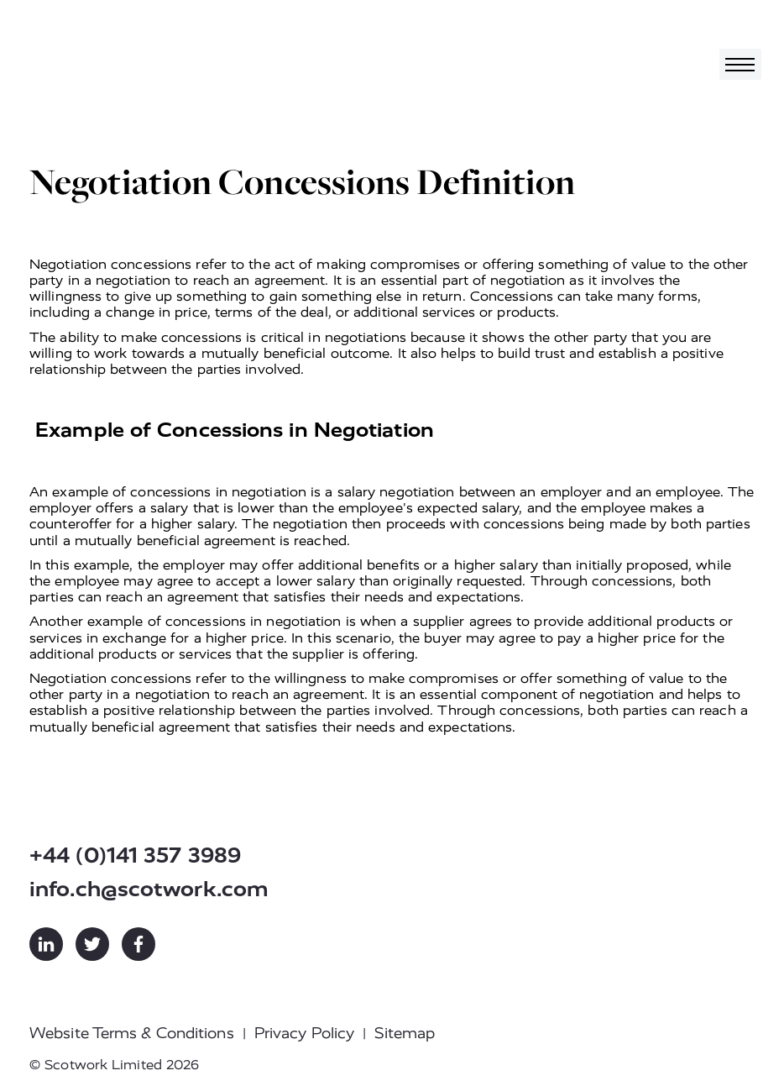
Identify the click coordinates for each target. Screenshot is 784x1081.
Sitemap (404, 1033)
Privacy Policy (304, 1033)
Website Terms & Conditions (131, 1033)
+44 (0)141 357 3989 (135, 855)
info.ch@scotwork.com (149, 889)
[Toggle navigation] (740, 64)
